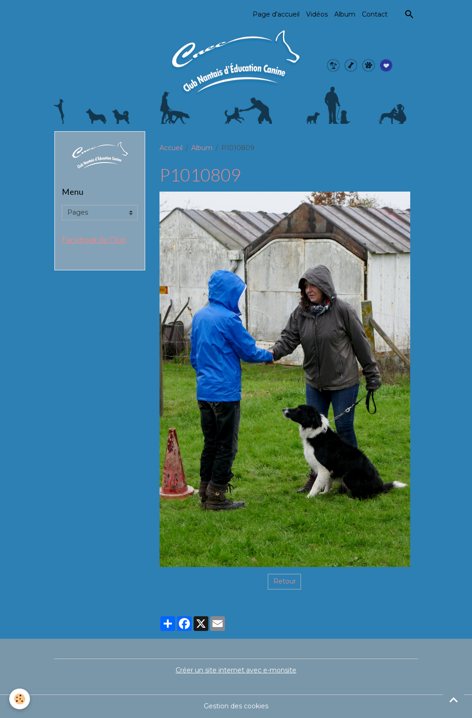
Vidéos (317, 14)
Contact (375, 14)
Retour (284, 581)
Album (344, 14)
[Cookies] (19, 699)
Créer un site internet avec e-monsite (236, 670)
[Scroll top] (453, 699)
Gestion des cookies (236, 706)
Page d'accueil (276, 14)
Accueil (171, 148)
